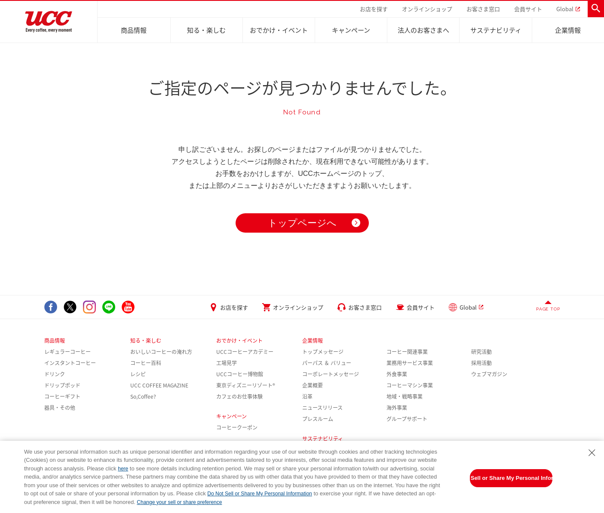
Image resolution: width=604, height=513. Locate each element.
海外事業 (396, 408)
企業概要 (312, 385)
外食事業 (396, 374)
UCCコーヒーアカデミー (244, 352)
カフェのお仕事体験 (239, 396)
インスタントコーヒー (70, 363)
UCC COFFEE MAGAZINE (159, 385)
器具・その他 (59, 408)
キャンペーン (351, 30)
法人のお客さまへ (423, 30)
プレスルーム (317, 419)
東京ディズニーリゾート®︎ (245, 385)
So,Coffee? (143, 396)
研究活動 (481, 352)
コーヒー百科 (145, 363)
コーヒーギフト (62, 396)
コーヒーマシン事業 (409, 385)
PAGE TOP (548, 309)
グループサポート (406, 419)
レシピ (138, 374)
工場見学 (226, 363)
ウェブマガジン (489, 374)
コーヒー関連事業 (407, 352)
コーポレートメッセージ (330, 374)
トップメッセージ (322, 352)
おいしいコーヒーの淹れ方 (161, 352)
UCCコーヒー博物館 (239, 374)
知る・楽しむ (206, 30)
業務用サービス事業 (409, 363)
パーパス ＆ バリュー (326, 363)
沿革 (307, 396)
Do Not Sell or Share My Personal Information (511, 478)
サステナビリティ (495, 30)
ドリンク (54, 374)
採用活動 (481, 363)
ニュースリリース (322, 408)
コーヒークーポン (237, 427)
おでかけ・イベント (279, 30)
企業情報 (568, 30)
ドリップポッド (62, 385)
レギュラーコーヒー (67, 352)
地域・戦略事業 (404, 396)
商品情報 (134, 30)
